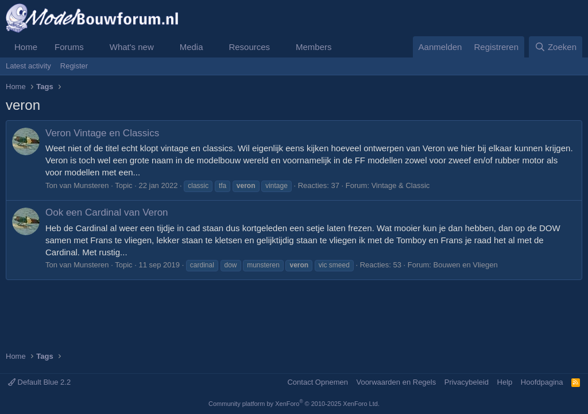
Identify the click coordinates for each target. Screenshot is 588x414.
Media (191, 47)
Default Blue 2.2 (39, 382)
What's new (132, 47)
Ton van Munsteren (77, 185)
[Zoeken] (556, 46)
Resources (249, 47)
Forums (69, 47)
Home (25, 47)
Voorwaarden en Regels (396, 382)
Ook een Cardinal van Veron (106, 212)
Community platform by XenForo (294, 403)
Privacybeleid (466, 382)
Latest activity (28, 66)
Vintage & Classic (401, 185)
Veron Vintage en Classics (102, 133)
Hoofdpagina (542, 382)
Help (505, 382)
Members (314, 47)
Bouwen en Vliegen (466, 264)
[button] (93, 46)
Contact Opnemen (317, 382)
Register (74, 66)
